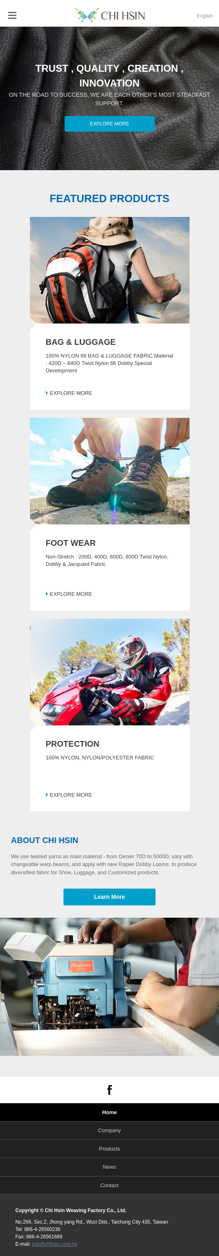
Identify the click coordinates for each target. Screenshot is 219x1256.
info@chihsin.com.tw (54, 1244)
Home (109, 1112)
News (109, 1167)
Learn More (109, 897)
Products (109, 1149)
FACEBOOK (110, 1090)
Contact (109, 1185)
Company (109, 1130)
